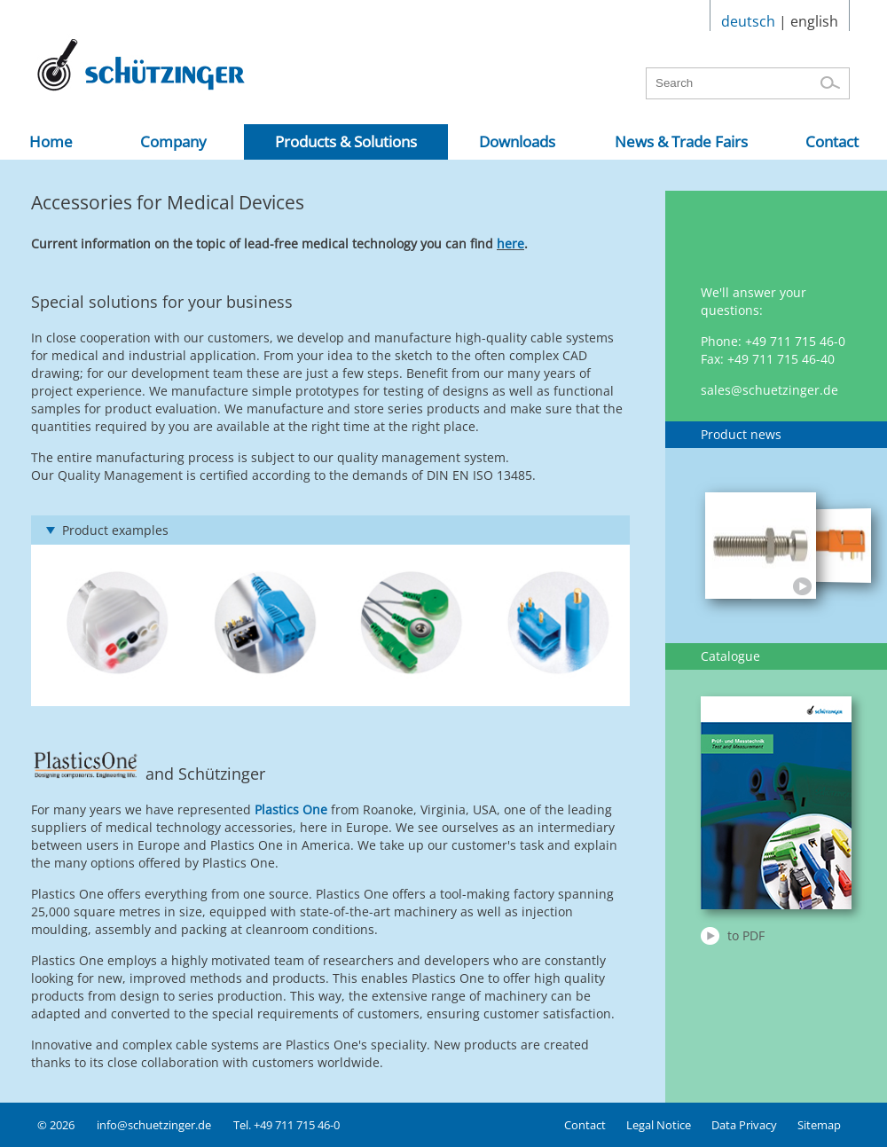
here (510, 243)
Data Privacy (744, 1125)
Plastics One (291, 809)
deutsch (748, 21)
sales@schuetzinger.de (769, 389)
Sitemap (819, 1125)
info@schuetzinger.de (154, 1125)
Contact (585, 1125)
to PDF (746, 935)
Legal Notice (658, 1125)
